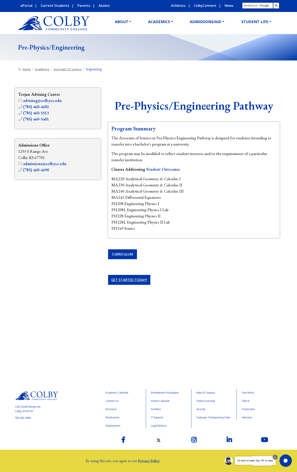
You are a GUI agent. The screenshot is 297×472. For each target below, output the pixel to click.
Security (200, 409)
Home (26, 69)
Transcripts (248, 409)
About (121, 21)
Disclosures (112, 417)
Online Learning (205, 401)
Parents (84, 5)
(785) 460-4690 (36, 170)
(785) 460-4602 (36, 106)
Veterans (247, 417)
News (229, 5)
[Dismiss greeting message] (275, 457)
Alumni (104, 5)
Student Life (254, 21)
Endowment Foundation (165, 392)
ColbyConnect (205, 5)
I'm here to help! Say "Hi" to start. (255, 460)
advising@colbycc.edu (42, 100)
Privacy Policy (149, 460)
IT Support (157, 417)
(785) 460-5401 (36, 119)
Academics (159, 21)
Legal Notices (159, 425)
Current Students (55, 5)
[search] (258, 6)
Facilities (156, 409)
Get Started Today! (129, 280)
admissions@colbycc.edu (44, 163)
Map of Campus (205, 392)
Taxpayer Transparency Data (213, 417)
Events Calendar (160, 401)
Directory (111, 409)
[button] (285, 460)
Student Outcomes (163, 169)
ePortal (26, 5)
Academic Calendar (117, 392)
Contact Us (112, 401)
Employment (113, 425)
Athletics (178, 5)
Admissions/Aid (205, 21)
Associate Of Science (68, 69)
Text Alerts (248, 392)
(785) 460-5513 (36, 113)
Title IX (245, 401)
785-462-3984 (23, 418)
